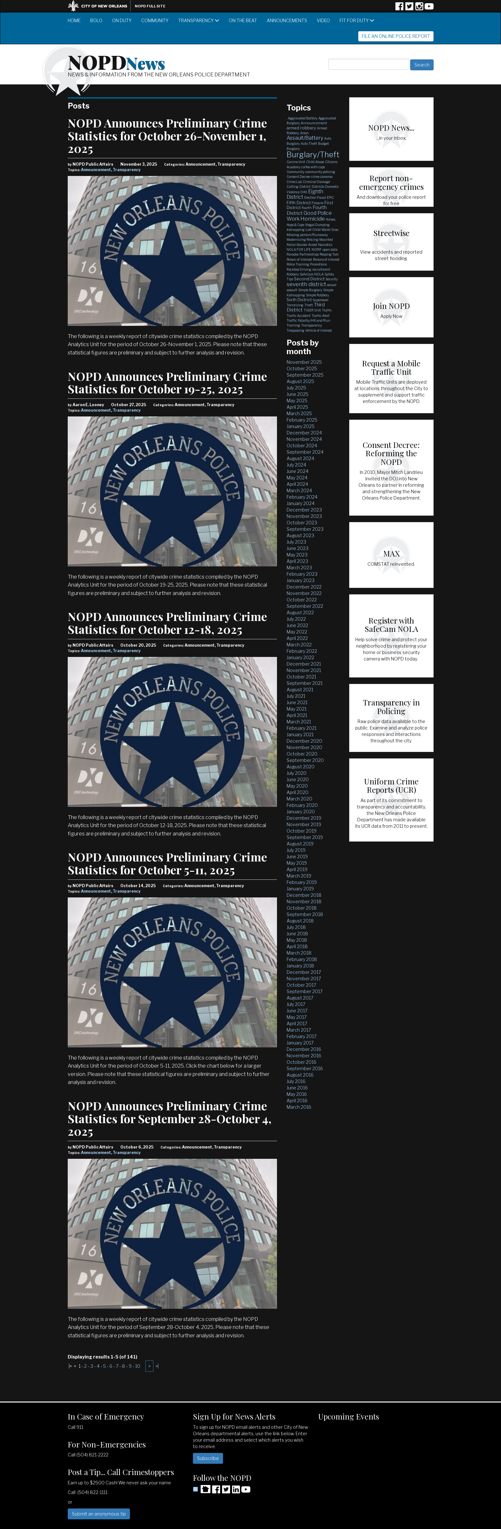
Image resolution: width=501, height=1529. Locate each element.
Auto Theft (309, 143)
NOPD (116, 61)
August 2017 (300, 997)
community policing (320, 172)
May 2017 (297, 1017)
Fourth (307, 208)
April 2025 (297, 407)
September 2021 (305, 683)
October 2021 (301, 676)
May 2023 (297, 554)
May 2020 (297, 786)
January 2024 (301, 503)
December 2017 (304, 972)
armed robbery (301, 127)
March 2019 (299, 875)
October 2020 (302, 753)
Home (74, 20)
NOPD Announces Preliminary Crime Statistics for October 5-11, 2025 (167, 863)
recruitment (321, 269)
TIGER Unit (312, 310)
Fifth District (299, 202)
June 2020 (298, 779)
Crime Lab (294, 182)
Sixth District (299, 299)
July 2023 (296, 542)
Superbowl (320, 300)
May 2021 (297, 709)
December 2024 (304, 432)
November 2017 (304, 978)
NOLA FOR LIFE (299, 249)
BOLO (96, 20)
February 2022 (302, 651)
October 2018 (302, 908)
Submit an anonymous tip (99, 1513)
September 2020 (305, 760)
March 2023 (299, 567)
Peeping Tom (329, 254)
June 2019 (297, 856)
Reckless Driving (299, 269)
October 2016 (301, 1062)
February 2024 (302, 497)
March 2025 (299, 413)
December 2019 (304, 818)
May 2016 (297, 1094)
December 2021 (304, 664)
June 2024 (297, 471)
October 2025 (302, 368)
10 (137, 1366)
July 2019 (296, 850)
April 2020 (297, 792)
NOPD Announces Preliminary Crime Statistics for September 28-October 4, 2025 (170, 1118)
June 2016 (297, 1087)
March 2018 (299, 953)
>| (157, 1366)
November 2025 (304, 362)
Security (331, 279)
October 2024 (302, 445)
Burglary (293, 149)
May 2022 (297, 631)
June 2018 (297, 933)
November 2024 (304, 439)
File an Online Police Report (396, 36)
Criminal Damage (316, 182)
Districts (318, 186)
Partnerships (309, 254)
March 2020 (299, 798)
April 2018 (297, 946)
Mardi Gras (330, 230)
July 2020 (297, 773)
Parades (292, 254)
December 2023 (304, 509)
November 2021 (304, 670)
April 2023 (297, 561)
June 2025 (297, 394)
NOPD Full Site (150, 6)
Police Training (298, 264)
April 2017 (297, 1023)
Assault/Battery (305, 138)
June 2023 (297, 548)
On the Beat (243, 20)
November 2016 (304, 1055)
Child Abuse (315, 162)
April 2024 (297, 484)
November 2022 (304, 593)
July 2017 (296, 1004)
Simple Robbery (317, 295)
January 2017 (300, 1042)
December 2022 (304, 587)
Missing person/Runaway (307, 234)
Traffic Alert (321, 316)
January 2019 (300, 888)
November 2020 (304, 747)
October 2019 (301, 831)
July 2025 (296, 387)
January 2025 (301, 426)
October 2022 (302, 599)
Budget (323, 143)
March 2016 (299, 1107)
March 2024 (299, 490)
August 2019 (300, 843)
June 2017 (297, 1010)
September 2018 (305, 914)
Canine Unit (296, 162)
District (305, 186)
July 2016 (296, 1081)
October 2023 (302, 522)
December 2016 (304, 1049)
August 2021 (300, 689)
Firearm (318, 203)
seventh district (306, 284)
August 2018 (300, 920)
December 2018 (304, 895)
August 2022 (300, 612)
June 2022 (297, 625)
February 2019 (302, 882)
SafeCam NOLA (312, 274)
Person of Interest (299, 259)
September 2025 (305, 375)
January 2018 (300, 965)
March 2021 (299, 721)
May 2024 (297, 477)
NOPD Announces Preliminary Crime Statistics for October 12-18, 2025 (167, 622)
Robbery (293, 274)
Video (323, 20)
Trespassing (295, 330)
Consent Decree (298, 177)
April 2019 (297, 869)
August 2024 (300, 458)
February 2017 (301, 1036)
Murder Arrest (307, 245)
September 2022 (305, 606)
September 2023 (305, 529)
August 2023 (300, 535)
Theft (308, 305)
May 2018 (297, 940)
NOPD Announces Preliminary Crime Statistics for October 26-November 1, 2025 (167, 135)
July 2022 (296, 619)
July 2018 (296, 927)
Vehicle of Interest (318, 330)
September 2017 (305, 991)
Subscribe (208, 1458)
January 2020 (301, 811)
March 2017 (299, 1030)
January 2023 (301, 580)
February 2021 (301, 728)
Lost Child (313, 230)
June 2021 (297, 702)
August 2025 (300, 381)
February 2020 (302, 805)
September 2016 (305, 1068)
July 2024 (296, 464)
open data (330, 249)
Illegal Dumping (317, 225)
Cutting (292, 186)
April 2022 (297, 638)
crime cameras (322, 177)
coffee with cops (313, 167)
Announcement (96, 169)
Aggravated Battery (302, 118)
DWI (303, 192)
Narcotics (325, 245)
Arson (304, 133)
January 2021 (300, 734)
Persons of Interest (326, 259)
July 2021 (296, 696)
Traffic (327, 310)
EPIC (330, 197)
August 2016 (300, 1075)
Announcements (287, 20)
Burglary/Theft (313, 154)
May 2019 (297, 863)
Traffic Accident (299, 316)
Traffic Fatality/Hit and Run (308, 320)
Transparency (198, 20)
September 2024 (305, 452)
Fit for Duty (357, 20)
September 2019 (305, 837)
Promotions (318, 264)
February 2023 (302, 574)
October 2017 (301, 985)
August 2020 (301, 766)
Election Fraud (315, 197)
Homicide (312, 218)
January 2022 (300, 657)
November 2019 (304, 824)
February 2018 (302, 959)
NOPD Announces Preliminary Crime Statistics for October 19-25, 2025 (167, 382)
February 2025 (302, 420)
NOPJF (317, 249)
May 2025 (297, 400)
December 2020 (304, 741)
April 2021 (297, 715)
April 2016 (297, 1100)
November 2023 (304, 516)
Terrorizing (295, 305)
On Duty (122, 20)
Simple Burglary (310, 290)
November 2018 (304, 901)
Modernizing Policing (302, 239)
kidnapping (296, 230)
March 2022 (299, 644)
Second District (309, 278)
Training (293, 325)
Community (154, 20)
